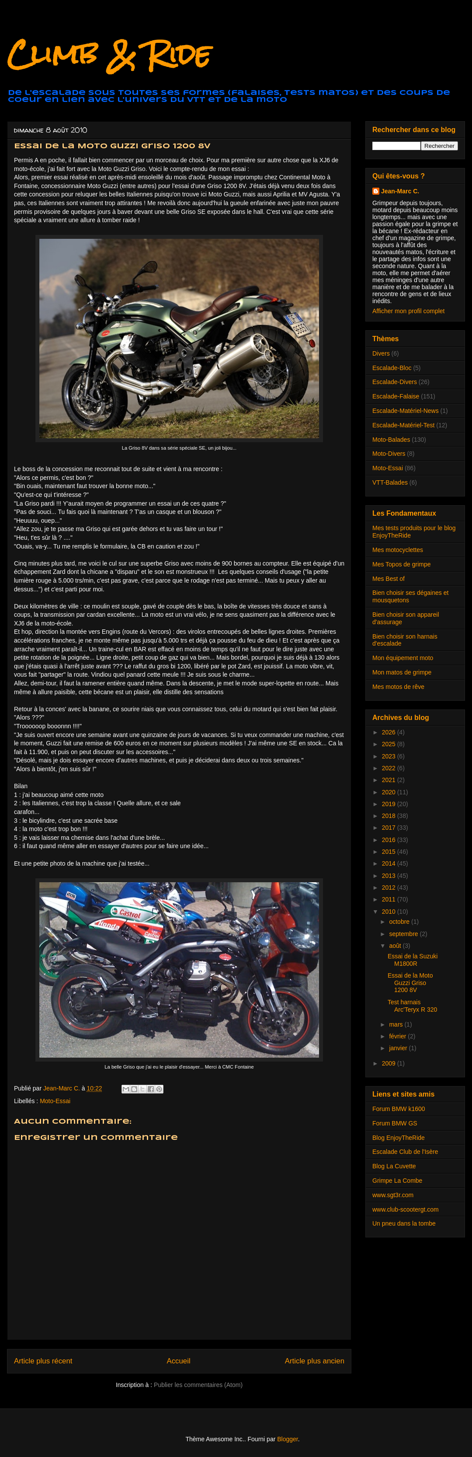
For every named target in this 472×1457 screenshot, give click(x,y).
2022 (389, 768)
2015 (389, 851)
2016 (389, 839)
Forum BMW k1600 (398, 1108)
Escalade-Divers (394, 381)
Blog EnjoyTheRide (398, 1137)
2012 (389, 887)
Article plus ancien (314, 1361)
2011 (389, 899)
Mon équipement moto (402, 657)
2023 (389, 756)
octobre (400, 921)
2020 (389, 792)
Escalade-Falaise (395, 396)
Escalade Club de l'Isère (405, 1151)
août (396, 945)
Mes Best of (388, 578)
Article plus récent (43, 1361)
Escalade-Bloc (392, 367)
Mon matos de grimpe (401, 672)
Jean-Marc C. (400, 191)
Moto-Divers (388, 453)
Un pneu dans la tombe (404, 1223)
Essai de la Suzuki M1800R (412, 960)
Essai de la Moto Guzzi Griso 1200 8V (410, 983)
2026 (389, 732)
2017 (389, 827)
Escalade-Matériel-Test (403, 425)
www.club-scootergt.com (405, 1209)
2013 (389, 875)
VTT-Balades (390, 482)
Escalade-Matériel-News (405, 410)
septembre (404, 933)
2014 (389, 863)
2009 (389, 1063)
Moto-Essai (55, 1100)
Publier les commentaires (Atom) (198, 1384)
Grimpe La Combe (397, 1180)
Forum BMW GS (394, 1123)
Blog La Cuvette (394, 1166)
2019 (389, 803)
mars (396, 1024)
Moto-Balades (391, 439)
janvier (399, 1048)
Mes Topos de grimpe (401, 564)
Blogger (287, 1439)
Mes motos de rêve (398, 686)
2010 (389, 911)
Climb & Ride (109, 54)
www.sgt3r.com (392, 1194)
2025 (389, 744)
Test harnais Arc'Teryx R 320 (412, 1006)
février (398, 1036)
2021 (389, 779)
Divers (381, 353)
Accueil (179, 1361)
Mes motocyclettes (397, 549)
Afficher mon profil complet (408, 310)
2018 (389, 815)
